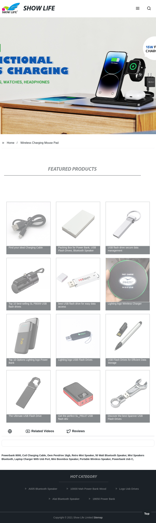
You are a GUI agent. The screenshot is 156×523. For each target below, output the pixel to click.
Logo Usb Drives (130, 488)
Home (10, 142)
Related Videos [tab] (40, 431)
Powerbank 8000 (11, 455)
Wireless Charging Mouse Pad (39, 142)
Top (146, 513)
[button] (137, 8)
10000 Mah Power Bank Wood (90, 488)
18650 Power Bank (105, 498)
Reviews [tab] (76, 431)
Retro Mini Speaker (83, 455)
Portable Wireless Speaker (95, 459)
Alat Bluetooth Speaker (67, 498)
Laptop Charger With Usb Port (32, 459)
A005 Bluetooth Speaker (44, 488)
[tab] (11, 431)
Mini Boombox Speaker (64, 459)
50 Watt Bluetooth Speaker (110, 455)
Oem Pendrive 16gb (58, 455)
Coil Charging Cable (34, 455)
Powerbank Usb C (122, 459)
